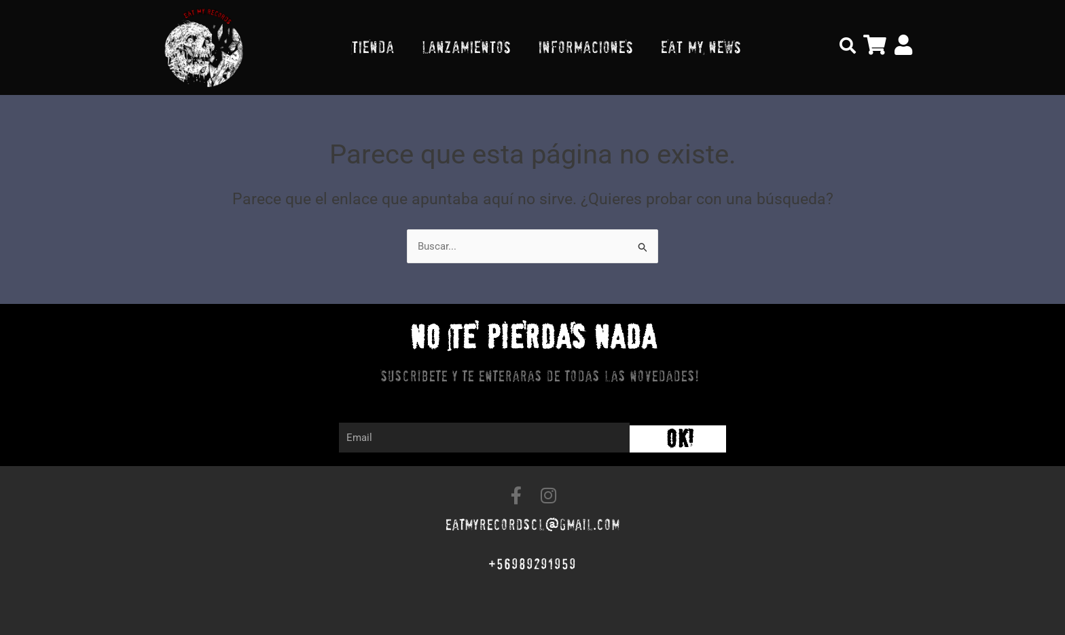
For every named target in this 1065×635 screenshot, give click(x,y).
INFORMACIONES (585, 47)
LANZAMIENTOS (466, 47)
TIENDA (372, 47)
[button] (847, 45)
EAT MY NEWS (700, 47)
